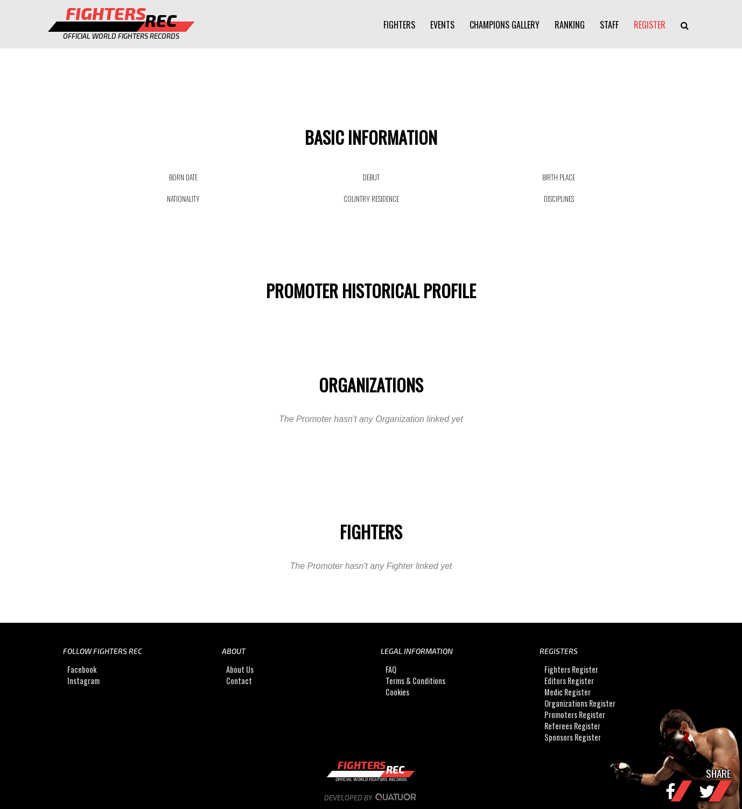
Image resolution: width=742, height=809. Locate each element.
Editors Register (569, 681)
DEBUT (371, 177)
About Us (240, 669)
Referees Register (572, 726)
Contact (239, 681)
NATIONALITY (183, 198)
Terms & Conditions (415, 681)
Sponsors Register (572, 737)
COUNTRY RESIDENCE (371, 198)
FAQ (391, 669)
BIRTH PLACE (558, 177)
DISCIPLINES (559, 198)
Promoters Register (574, 714)
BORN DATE (183, 177)
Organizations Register (579, 703)
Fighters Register (571, 669)
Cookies (397, 692)
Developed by (371, 797)
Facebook (81, 669)
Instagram (83, 681)
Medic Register (567, 692)
